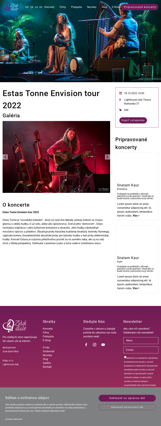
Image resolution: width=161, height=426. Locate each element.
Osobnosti (48, 351)
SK (32, 7)
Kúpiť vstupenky (133, 120)
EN (27, 7)
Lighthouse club (11, 364)
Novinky (91, 7)
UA (36, 7)
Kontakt (47, 366)
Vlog (104, 7)
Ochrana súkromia (13, 419)
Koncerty (49, 7)
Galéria (47, 363)
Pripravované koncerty (140, 7)
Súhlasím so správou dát (127, 398)
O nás (46, 347)
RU (41, 7)
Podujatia (76, 7)
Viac (136, 215)
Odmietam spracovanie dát (127, 407)
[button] (5, 157)
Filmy (63, 7)
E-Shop (116, 7)
